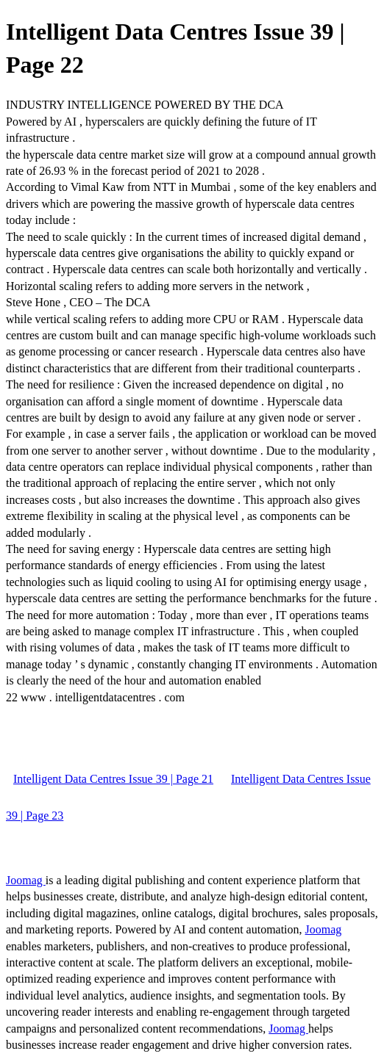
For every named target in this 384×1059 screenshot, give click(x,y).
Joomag (26, 880)
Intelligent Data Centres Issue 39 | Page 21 (113, 779)
